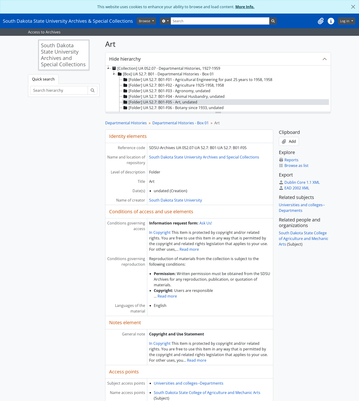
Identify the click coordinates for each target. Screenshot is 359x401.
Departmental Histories (126, 122)
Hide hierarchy (125, 59)
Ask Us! (205, 223)
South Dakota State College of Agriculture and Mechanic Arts (207, 392)
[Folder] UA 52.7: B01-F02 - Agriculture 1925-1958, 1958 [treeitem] (173, 85)
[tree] (218, 89)
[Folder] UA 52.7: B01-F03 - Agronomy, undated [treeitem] (166, 91)
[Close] (353, 6)
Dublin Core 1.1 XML (299, 182)
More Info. (245, 6)
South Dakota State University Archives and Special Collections (204, 157)
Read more (189, 249)
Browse (145, 21)
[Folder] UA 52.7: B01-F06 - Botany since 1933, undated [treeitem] (173, 107)
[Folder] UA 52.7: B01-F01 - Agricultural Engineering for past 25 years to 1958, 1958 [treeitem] (197, 79)
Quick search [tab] (43, 79)
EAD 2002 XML (294, 188)
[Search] (220, 21)
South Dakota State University (175, 200)
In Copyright (160, 232)
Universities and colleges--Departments (188, 383)
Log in (345, 21)
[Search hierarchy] (59, 90)
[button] (321, 21)
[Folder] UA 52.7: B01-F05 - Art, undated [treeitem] (159, 102)
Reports (288, 159)
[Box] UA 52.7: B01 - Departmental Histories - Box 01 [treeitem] (165, 74)
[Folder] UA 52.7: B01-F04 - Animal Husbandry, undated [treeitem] (173, 96)
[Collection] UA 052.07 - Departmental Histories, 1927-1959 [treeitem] (165, 68)
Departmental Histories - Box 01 (180, 122)
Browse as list (294, 165)
